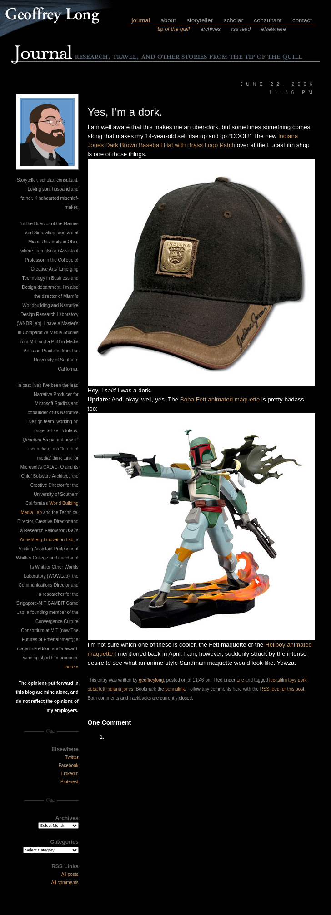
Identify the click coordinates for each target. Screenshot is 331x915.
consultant (268, 20)
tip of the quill (173, 29)
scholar (233, 20)
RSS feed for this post (282, 689)
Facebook (69, 765)
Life (240, 680)
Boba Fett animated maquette (220, 399)
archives (210, 29)
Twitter (71, 757)
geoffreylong (151, 680)
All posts (70, 874)
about (168, 20)
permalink (175, 689)
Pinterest (69, 781)
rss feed (241, 29)
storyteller (199, 20)
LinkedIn (70, 773)
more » (71, 666)
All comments (65, 882)
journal (141, 20)
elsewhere (273, 29)
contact (302, 20)
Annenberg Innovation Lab (46, 539)
